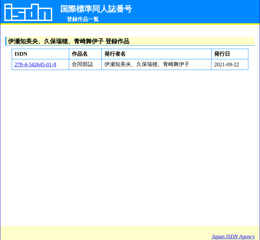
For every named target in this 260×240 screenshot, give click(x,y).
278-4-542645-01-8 (35, 64)
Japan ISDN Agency (233, 236)
